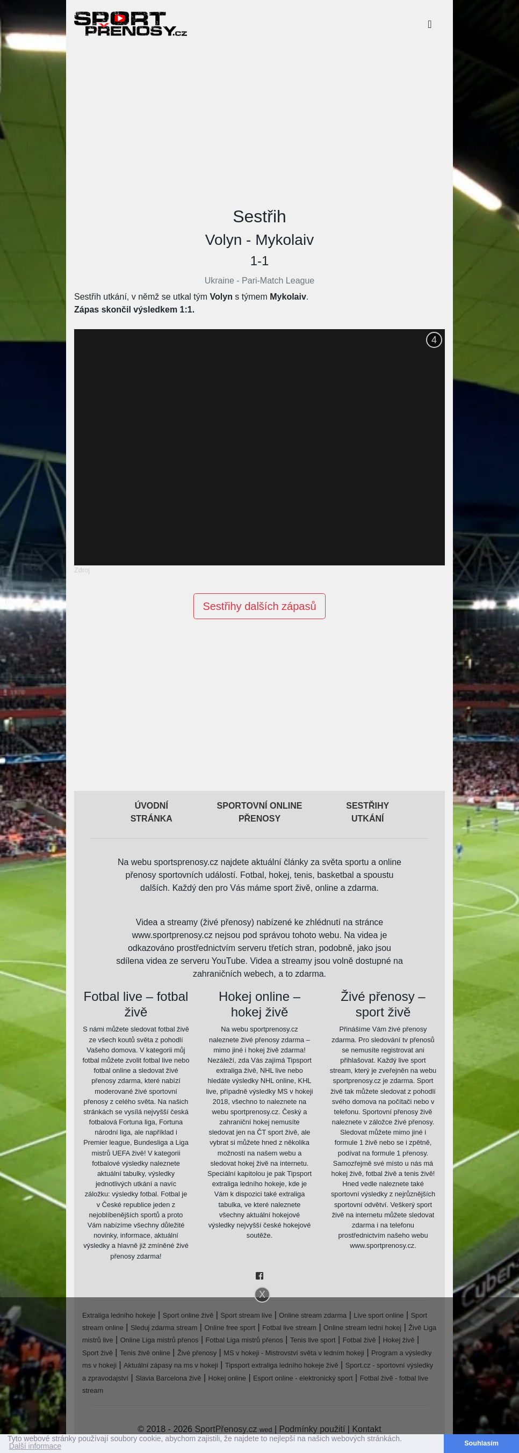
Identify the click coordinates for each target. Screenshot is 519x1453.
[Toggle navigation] (430, 23)
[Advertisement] (259, 122)
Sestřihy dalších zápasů (259, 606)
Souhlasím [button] (481, 1443)
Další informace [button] (35, 1446)
